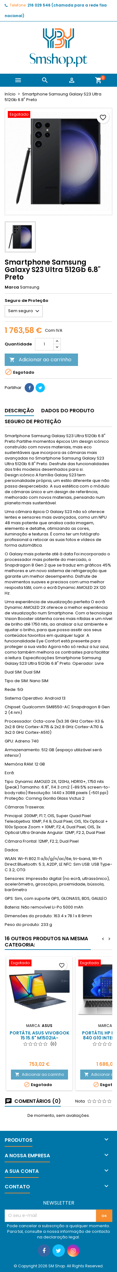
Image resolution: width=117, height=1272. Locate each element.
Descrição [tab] (19, 410)
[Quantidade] (44, 344)
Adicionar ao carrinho (40, 359)
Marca (12, 287)
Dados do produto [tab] (67, 410)
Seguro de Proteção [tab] (33, 421)
